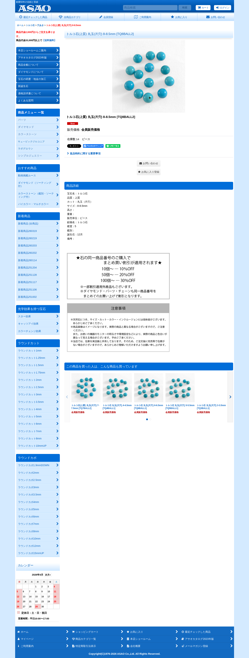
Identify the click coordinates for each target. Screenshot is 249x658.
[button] (149, 172)
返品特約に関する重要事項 (84, 153)
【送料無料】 (49, 40)
